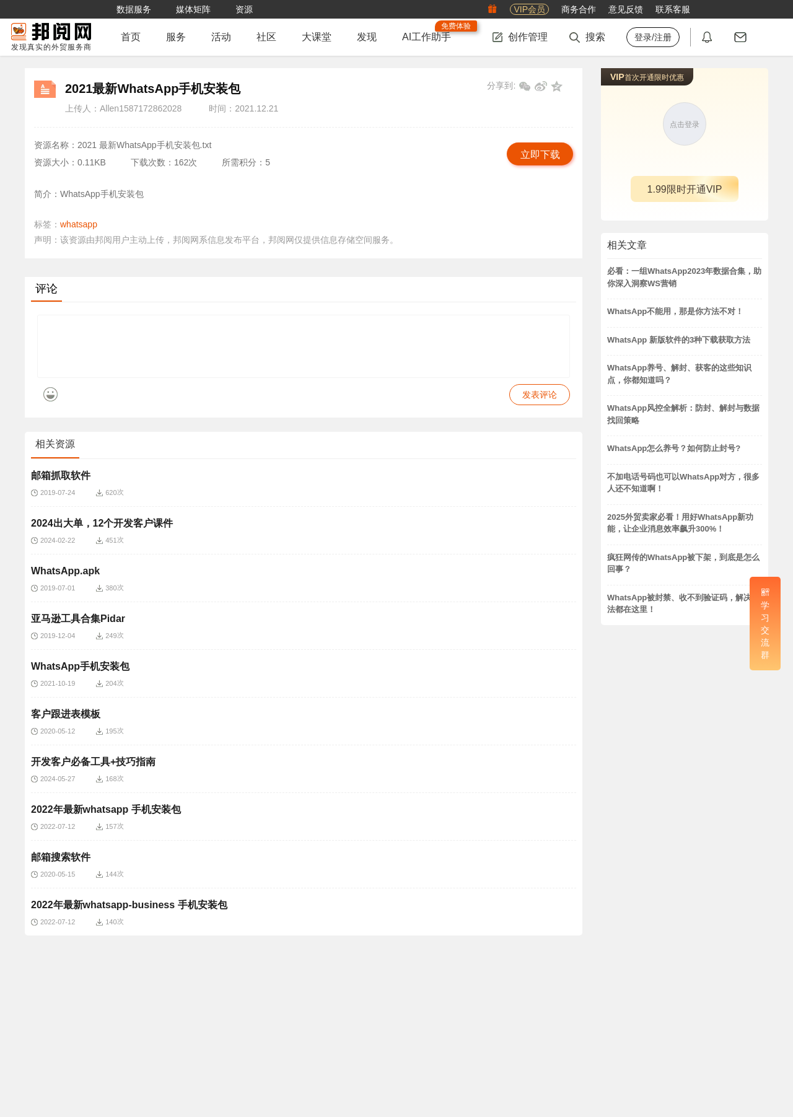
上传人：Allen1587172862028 (123, 108)
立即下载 (540, 154)
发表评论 (539, 404)
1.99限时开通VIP (684, 189)
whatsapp (78, 224)
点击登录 (684, 124)
